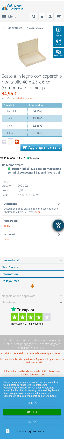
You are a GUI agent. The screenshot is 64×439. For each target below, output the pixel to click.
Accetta (32, 412)
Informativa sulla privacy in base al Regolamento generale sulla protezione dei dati (32, 361)
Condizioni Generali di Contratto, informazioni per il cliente (30, 353)
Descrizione (10, 203)
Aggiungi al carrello (42, 147)
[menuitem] (9, 16)
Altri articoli (11, 220)
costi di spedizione (42, 340)
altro (32, 421)
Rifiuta (32, 402)
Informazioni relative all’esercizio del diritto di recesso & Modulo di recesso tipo (32, 373)
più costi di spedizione (22, 98)
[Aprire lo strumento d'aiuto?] (58, 225)
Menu (9, 16)
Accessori (9, 234)
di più (38, 212)
